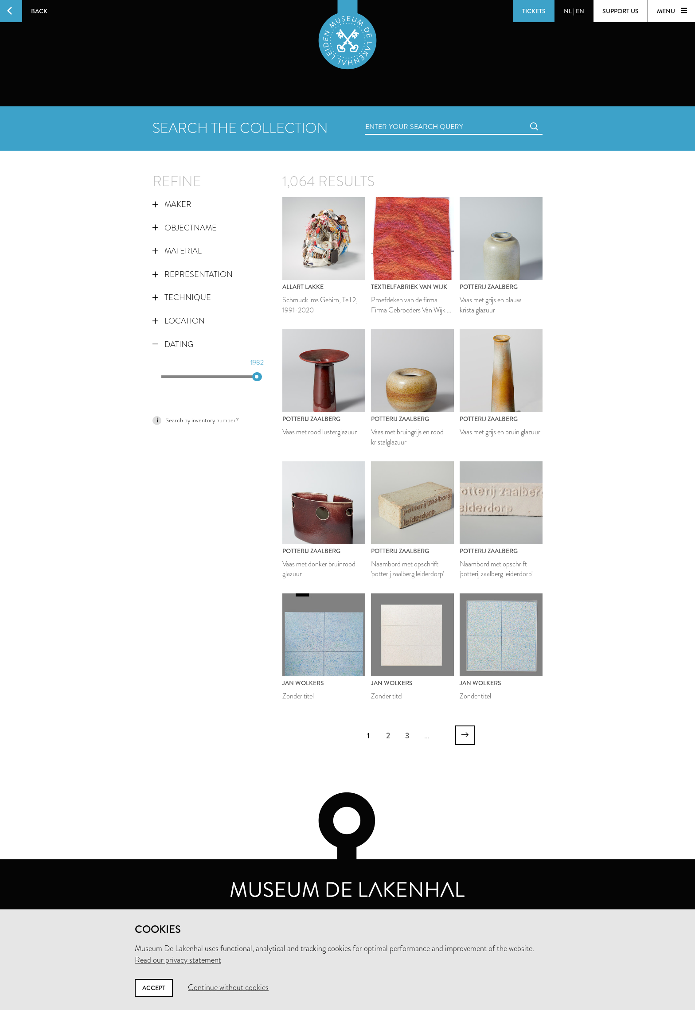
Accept (153, 987)
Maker (171, 204)
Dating (172, 344)
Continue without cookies (228, 987)
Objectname (184, 228)
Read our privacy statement (178, 960)
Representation (192, 274)
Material (177, 251)
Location (178, 321)
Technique (181, 297)
